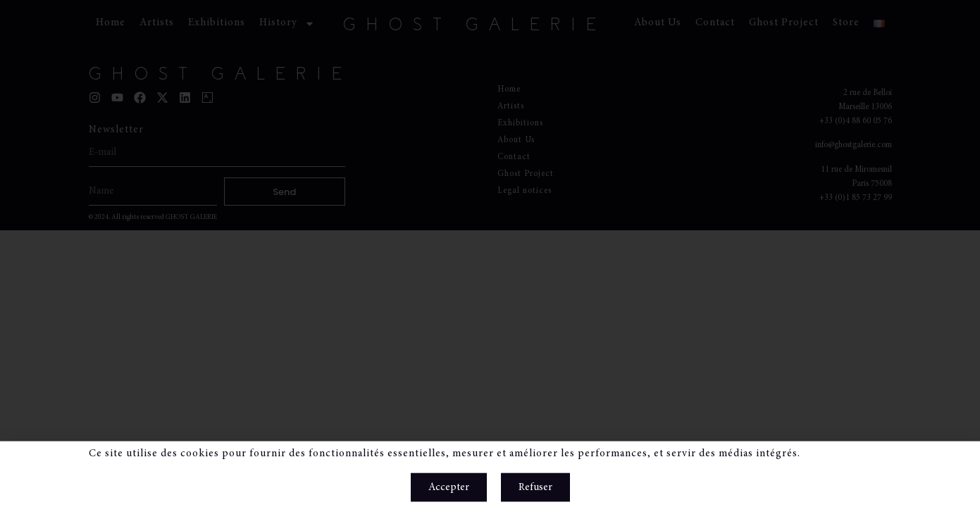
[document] (490, 253)
